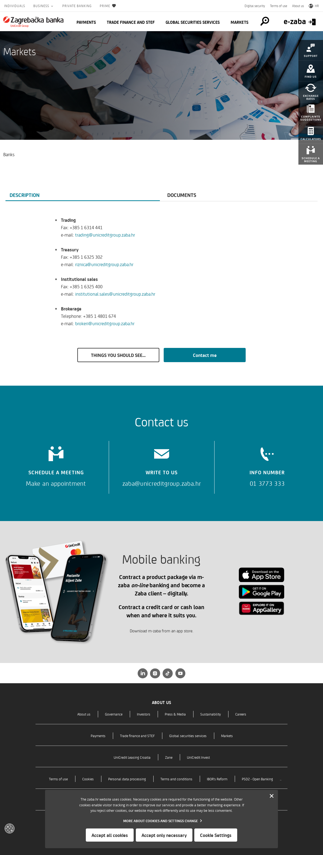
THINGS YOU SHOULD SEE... (118, 355)
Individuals (14, 5)
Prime (108, 5)
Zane (168, 757)
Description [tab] (25, 195)
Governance (113, 714)
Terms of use (278, 5)
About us (298, 5)
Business (41, 5)
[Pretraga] (264, 21)
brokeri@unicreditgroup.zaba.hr (104, 323)
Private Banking (77, 5)
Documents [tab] (181, 195)
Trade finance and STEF (131, 22)
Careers (240, 714)
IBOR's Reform (217, 778)
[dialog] (161, 819)
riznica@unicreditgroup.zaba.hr (104, 264)
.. (280, 778)
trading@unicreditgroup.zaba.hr (105, 234)
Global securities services (193, 22)
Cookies (88, 778)
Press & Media (175, 714)
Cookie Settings (216, 835)
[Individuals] (33, 21)
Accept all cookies (110, 835)
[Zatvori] (271, 796)
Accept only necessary (164, 835)
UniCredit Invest (198, 757)
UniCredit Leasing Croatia (132, 757)
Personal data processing (127, 778)
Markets (239, 22)
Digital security (255, 5)
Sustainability (210, 714)
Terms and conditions (176, 778)
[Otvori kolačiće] (9, 828)
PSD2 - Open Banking (257, 778)
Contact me (205, 355)
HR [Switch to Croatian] (314, 5)
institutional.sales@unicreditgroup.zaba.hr (115, 293)
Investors (143, 714)
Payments (86, 22)
